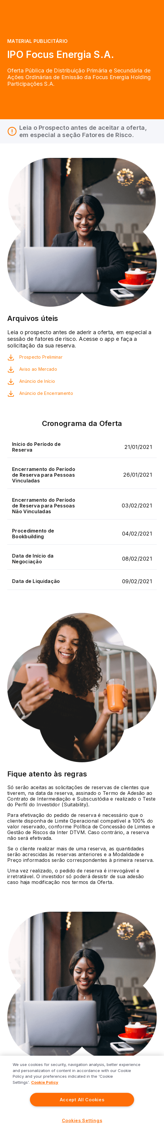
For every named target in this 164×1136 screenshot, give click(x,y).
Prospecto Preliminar (41, 357)
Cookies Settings (82, 1120)
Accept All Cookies (82, 1099)
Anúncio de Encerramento (46, 393)
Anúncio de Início (37, 381)
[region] (82, 1096)
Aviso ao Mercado (38, 369)
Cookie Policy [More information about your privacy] (44, 1082)
